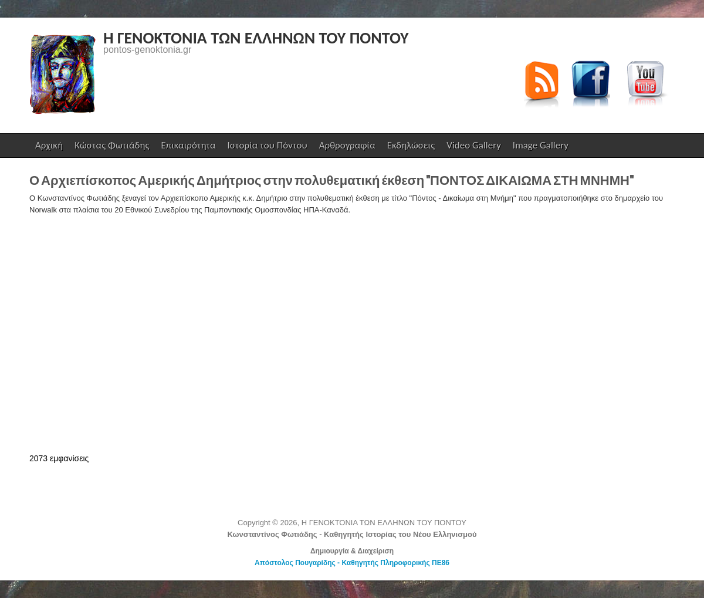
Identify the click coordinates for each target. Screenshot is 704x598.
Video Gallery (473, 145)
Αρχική (49, 145)
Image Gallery (540, 145)
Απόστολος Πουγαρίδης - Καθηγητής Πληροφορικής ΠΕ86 (352, 563)
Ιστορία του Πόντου (267, 145)
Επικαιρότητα (188, 145)
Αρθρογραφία (347, 145)
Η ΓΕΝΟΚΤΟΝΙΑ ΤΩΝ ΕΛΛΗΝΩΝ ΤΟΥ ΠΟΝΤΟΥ (256, 38)
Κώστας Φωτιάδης (110, 148)
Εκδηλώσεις (411, 145)
